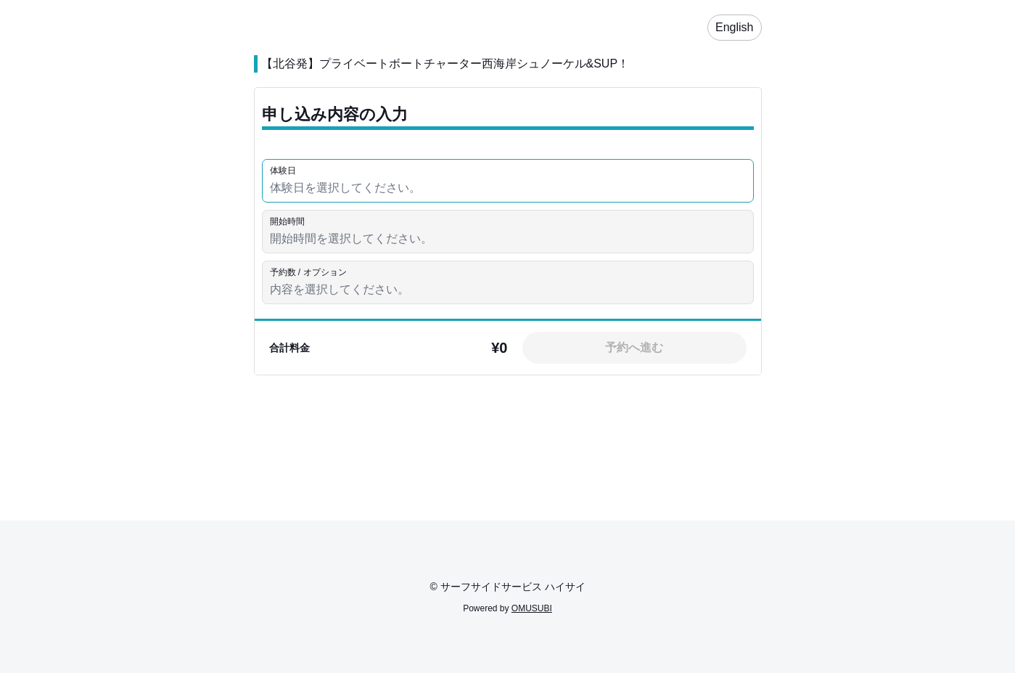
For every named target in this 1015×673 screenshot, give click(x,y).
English (734, 27)
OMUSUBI (531, 608)
